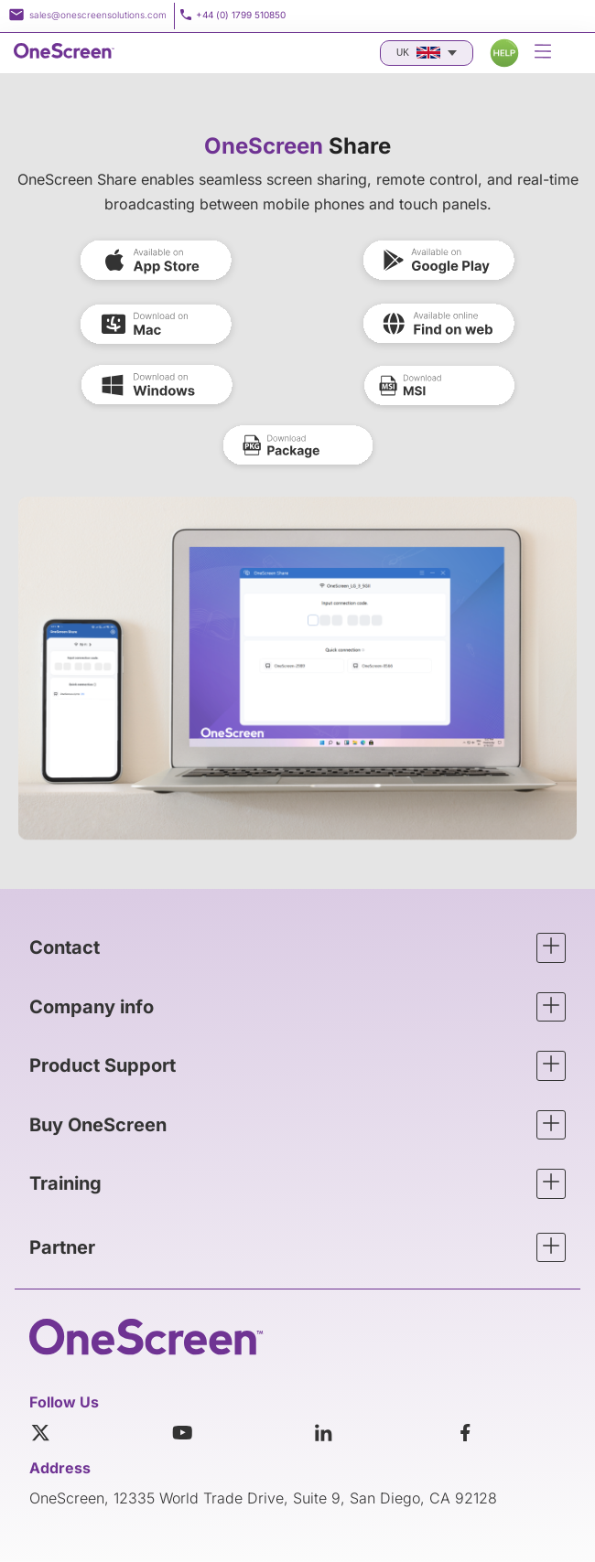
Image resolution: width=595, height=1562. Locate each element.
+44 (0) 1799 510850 (241, 14)
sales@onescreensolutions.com (98, 14)
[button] (297, 948)
